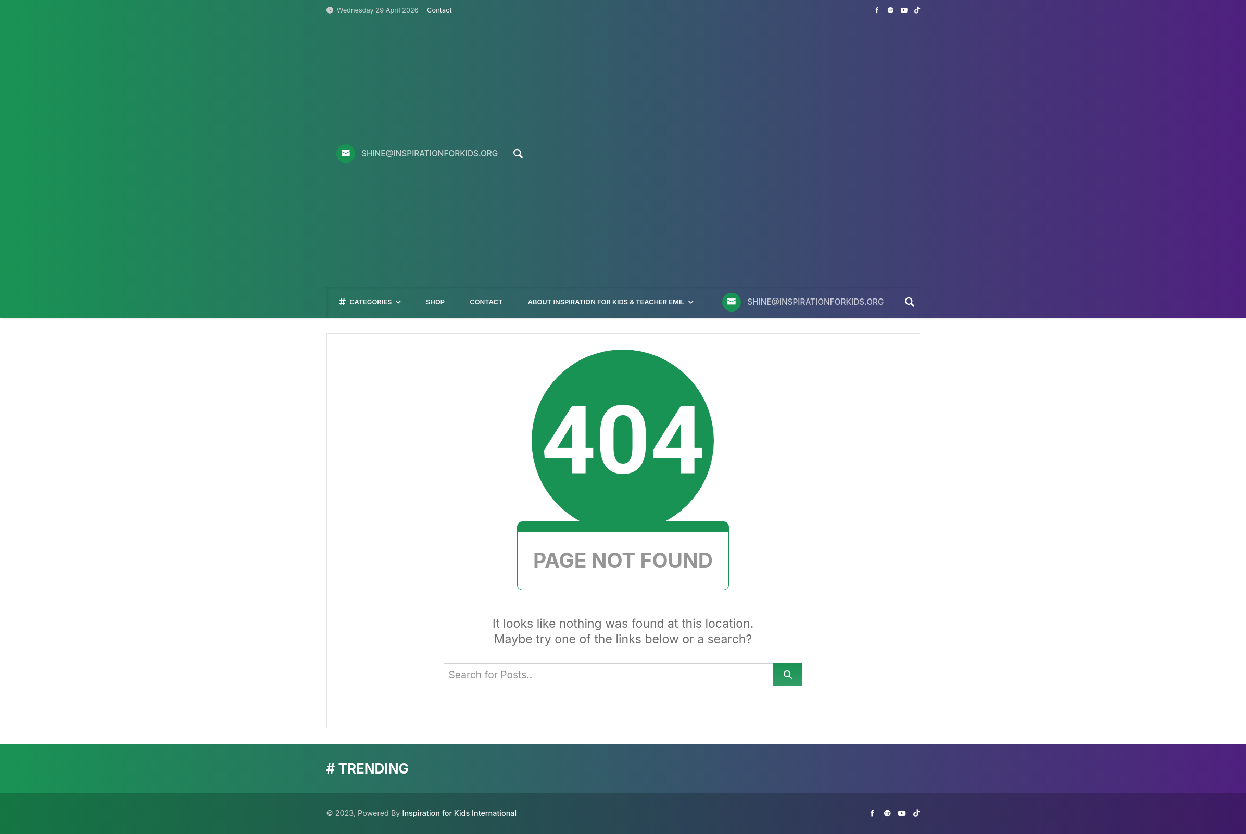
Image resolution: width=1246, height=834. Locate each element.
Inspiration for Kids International (459, 812)
